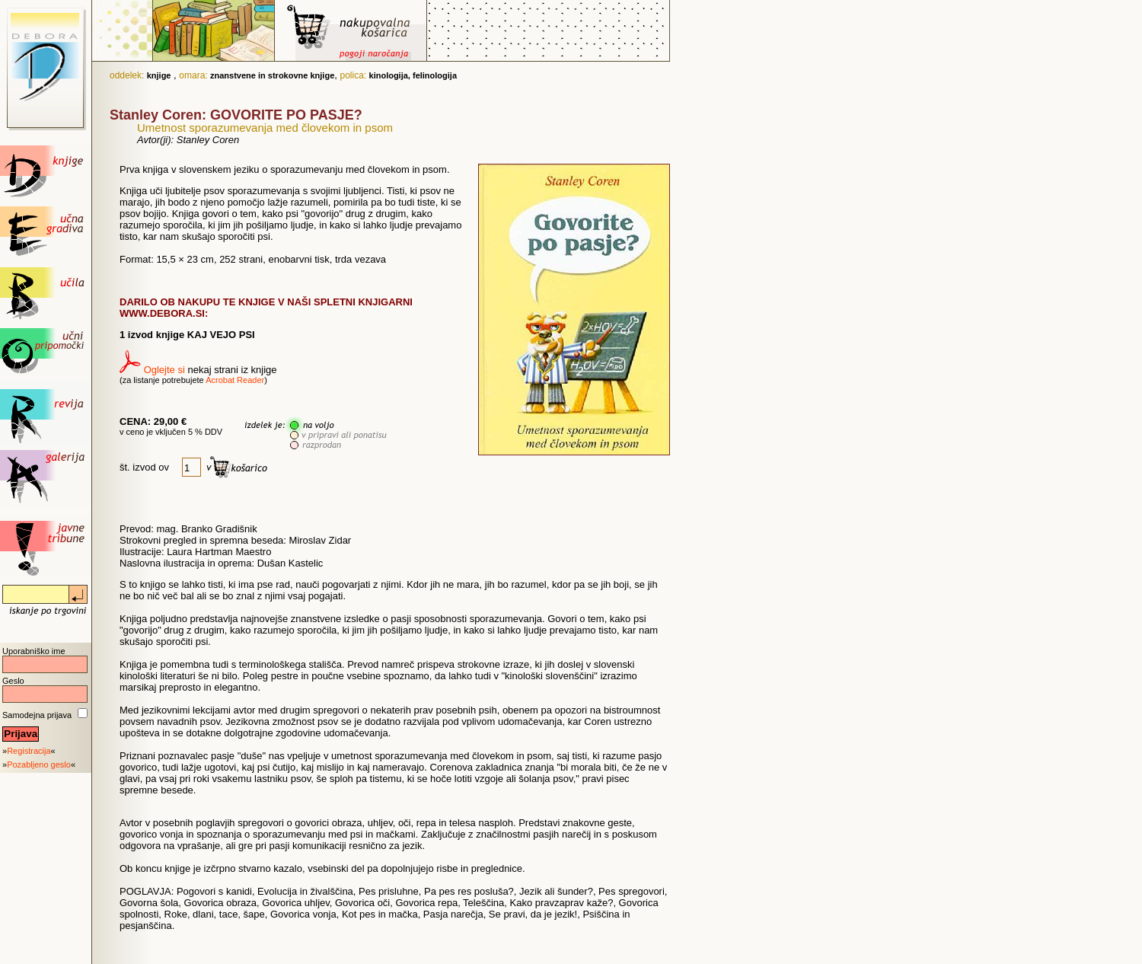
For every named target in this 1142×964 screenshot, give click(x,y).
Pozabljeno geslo (39, 764)
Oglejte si (164, 369)
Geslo (13, 680)
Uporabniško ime (33, 651)
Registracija (28, 750)
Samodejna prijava (37, 715)
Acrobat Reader (235, 380)
